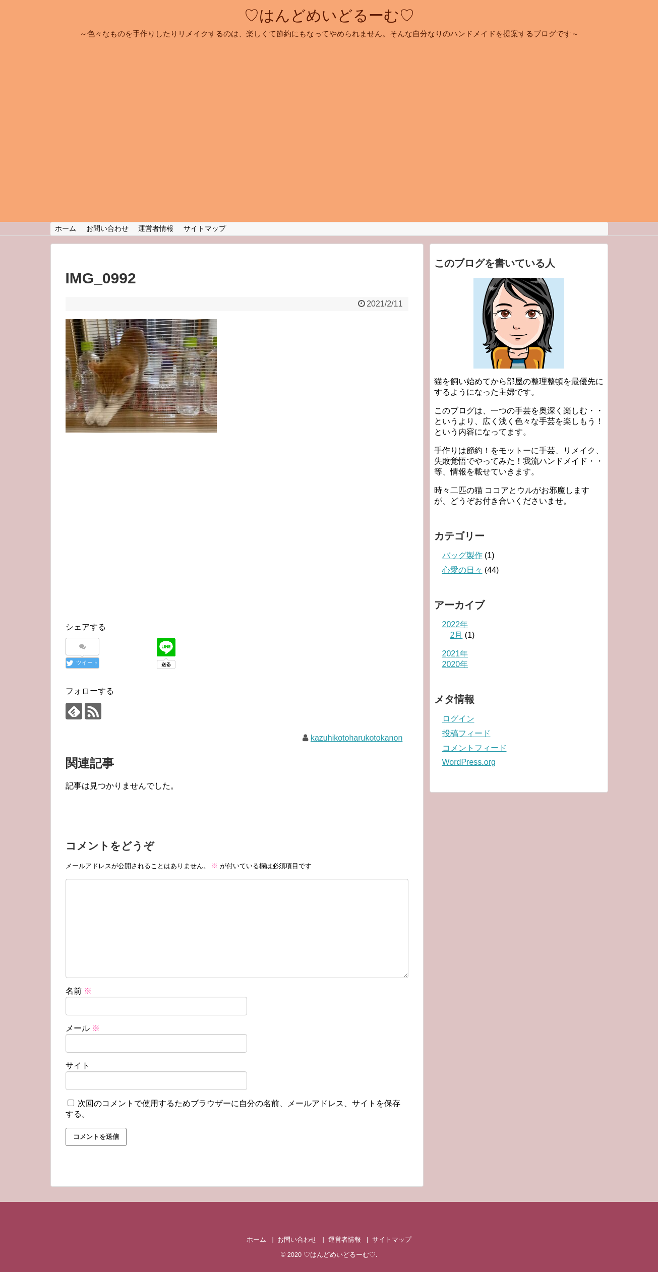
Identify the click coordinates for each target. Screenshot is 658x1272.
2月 (456, 635)
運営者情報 (155, 228)
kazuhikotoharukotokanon (356, 738)
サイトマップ (205, 228)
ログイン (458, 718)
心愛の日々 (462, 570)
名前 (79, 991)
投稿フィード (466, 733)
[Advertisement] (150, 537)
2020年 (455, 664)
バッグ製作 (462, 555)
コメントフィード (474, 748)
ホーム (65, 228)
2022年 (455, 624)
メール (83, 1028)
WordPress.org (469, 762)
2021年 (455, 653)
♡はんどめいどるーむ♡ (329, 15)
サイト (78, 1065)
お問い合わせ (107, 228)
